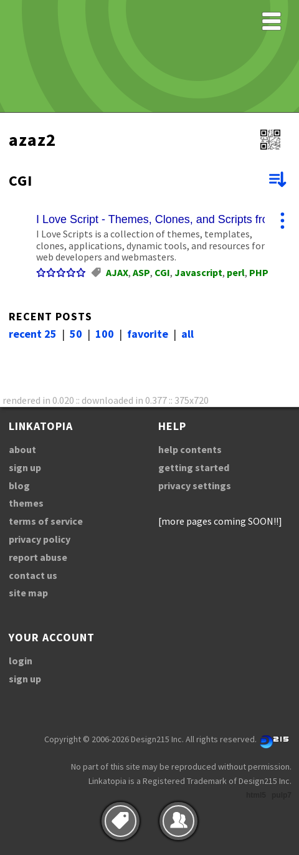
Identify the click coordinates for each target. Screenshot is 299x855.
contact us (33, 575)
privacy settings (194, 485)
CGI (162, 272)
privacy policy (39, 539)
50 (76, 334)
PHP (258, 272)
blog (19, 485)
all (187, 334)
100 (104, 334)
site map (28, 592)
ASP (141, 272)
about (22, 449)
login (20, 660)
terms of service (46, 521)
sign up (25, 467)
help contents (190, 449)
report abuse (38, 557)
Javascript (198, 272)
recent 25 (33, 334)
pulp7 (282, 795)
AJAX (117, 272)
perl (236, 272)
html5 (256, 795)
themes (26, 503)
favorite (147, 334)
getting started (193, 467)
